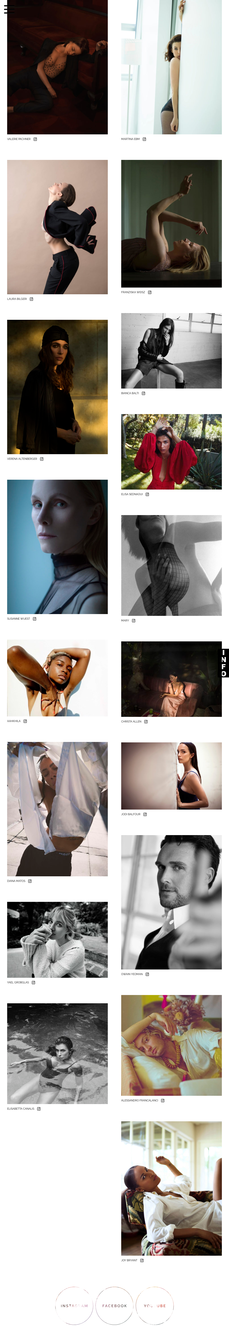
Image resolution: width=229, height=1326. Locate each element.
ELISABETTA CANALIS (21, 1108)
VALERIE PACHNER (19, 139)
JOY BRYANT (129, 1260)
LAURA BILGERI (17, 299)
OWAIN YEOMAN (132, 974)
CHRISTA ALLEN (131, 721)
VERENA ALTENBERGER (22, 458)
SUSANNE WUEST (19, 618)
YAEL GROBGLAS (18, 982)
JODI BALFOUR (131, 814)
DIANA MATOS (16, 881)
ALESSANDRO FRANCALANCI (140, 1100)
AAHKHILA (14, 721)
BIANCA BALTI (130, 393)
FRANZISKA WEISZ (133, 292)
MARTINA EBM (130, 139)
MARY (125, 620)
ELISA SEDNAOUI (132, 494)
